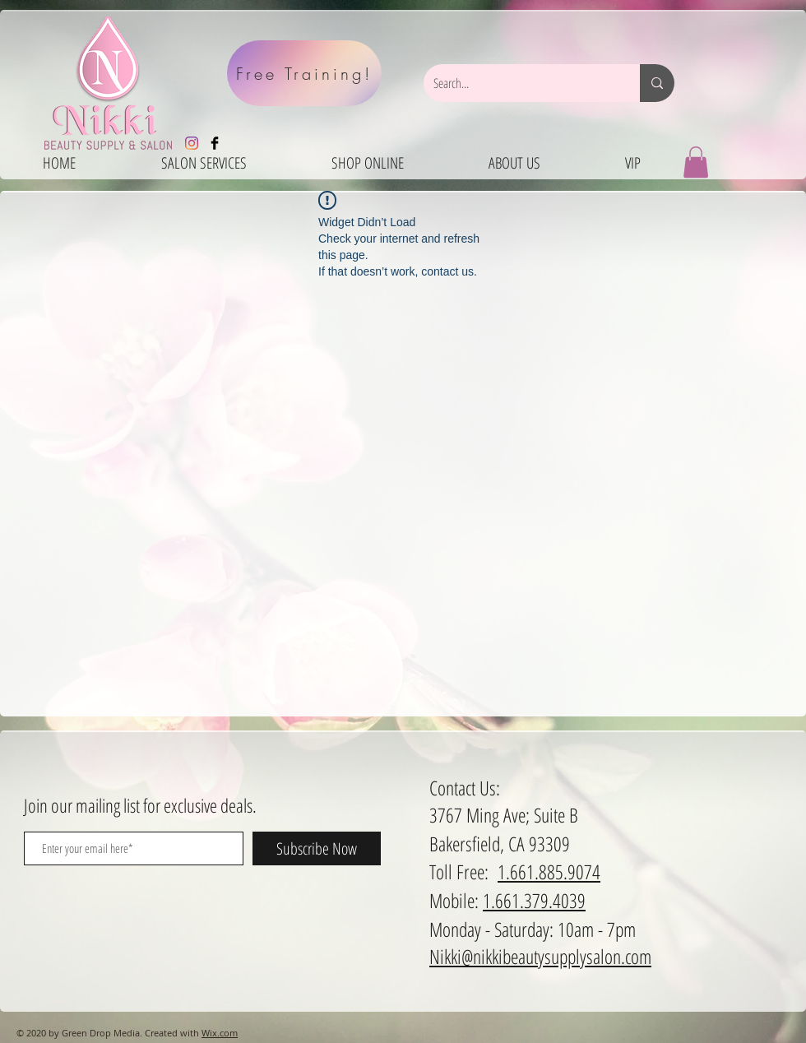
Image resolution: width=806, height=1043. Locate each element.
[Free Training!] (304, 73)
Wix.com (220, 1033)
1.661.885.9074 (549, 871)
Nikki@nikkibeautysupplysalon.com (540, 956)
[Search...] (519, 83)
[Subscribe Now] (316, 848)
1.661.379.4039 (534, 900)
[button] (696, 162)
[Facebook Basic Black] (214, 143)
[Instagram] (191, 143)
